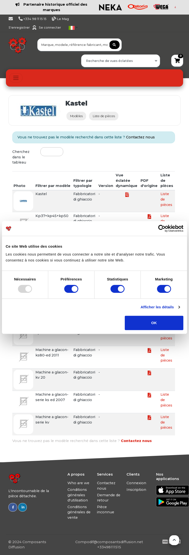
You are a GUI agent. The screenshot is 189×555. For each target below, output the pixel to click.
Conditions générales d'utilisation (77, 494)
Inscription (136, 489)
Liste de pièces (104, 116)
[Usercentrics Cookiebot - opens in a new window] (161, 228)
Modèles (76, 116)
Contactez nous (140, 137)
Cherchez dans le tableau (21, 157)
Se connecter (50, 27)
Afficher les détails (157, 307)
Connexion (136, 483)
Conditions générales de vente (79, 512)
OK (154, 323)
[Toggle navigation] (15, 77)
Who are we (78, 483)
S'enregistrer (20, 27)
